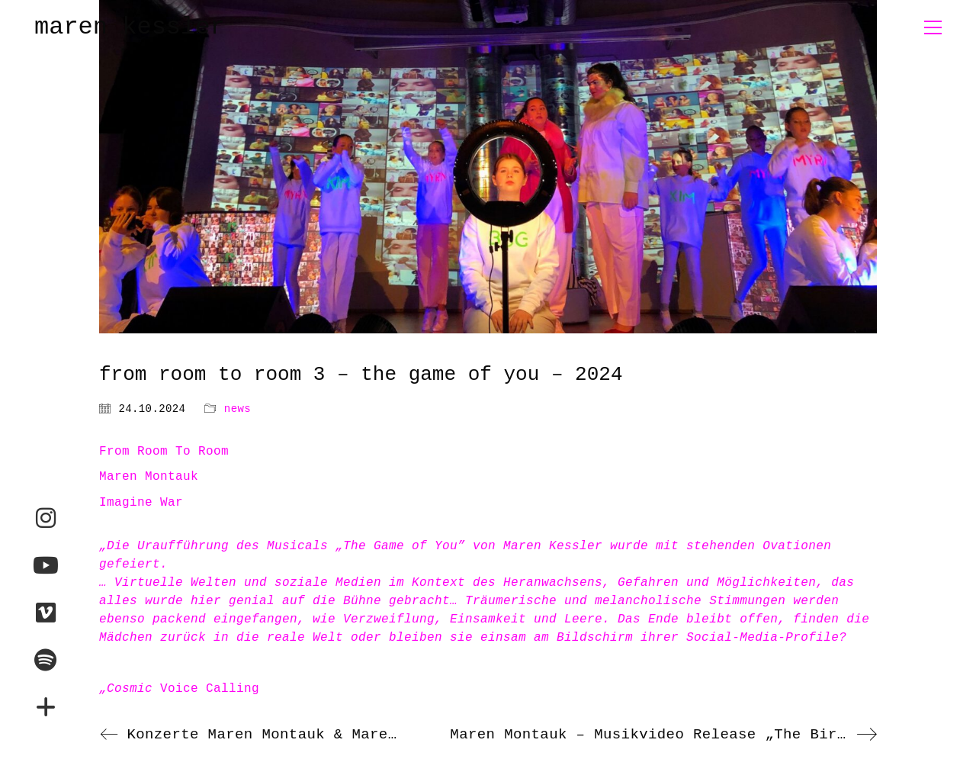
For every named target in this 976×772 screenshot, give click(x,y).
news (237, 409)
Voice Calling (179, 689)
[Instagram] (45, 518)
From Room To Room (164, 451)
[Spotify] (45, 660)
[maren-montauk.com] (45, 707)
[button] (933, 27)
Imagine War (141, 503)
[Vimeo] (45, 612)
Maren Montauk (148, 477)
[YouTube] (45, 565)
